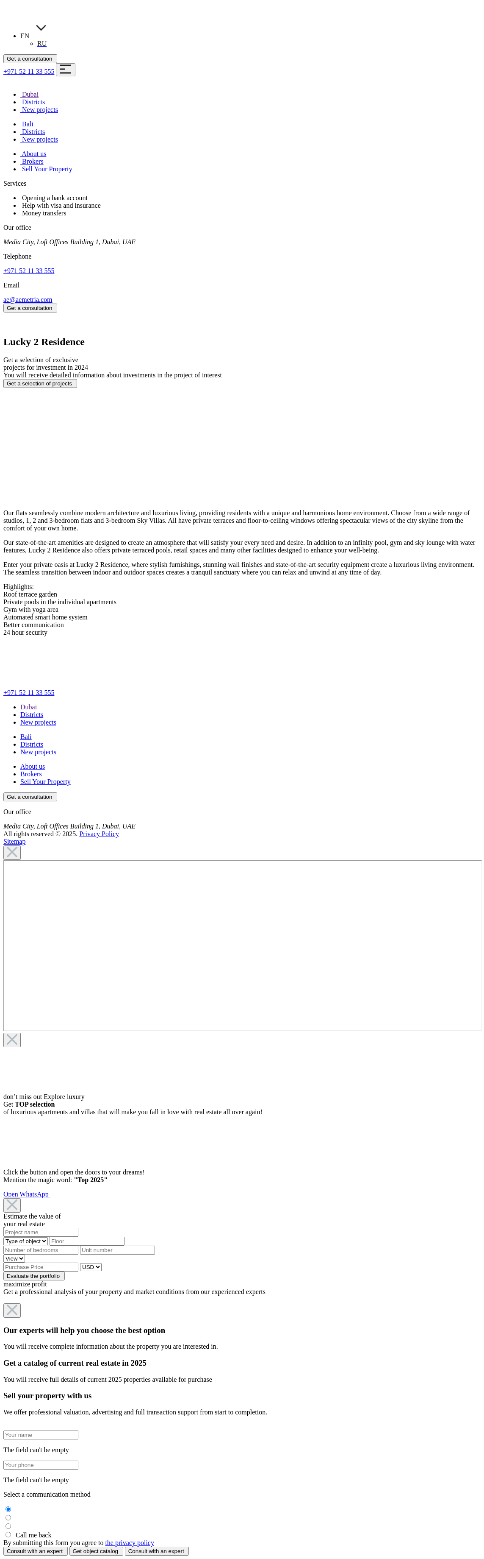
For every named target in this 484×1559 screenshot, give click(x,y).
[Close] (12, 852)
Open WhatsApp (26, 1194)
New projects (38, 722)
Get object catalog (96, 1551)
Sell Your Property (45, 781)
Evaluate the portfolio (34, 1276)
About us (32, 766)
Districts (31, 714)
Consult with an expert (35, 1551)
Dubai (28, 707)
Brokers (31, 774)
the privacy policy (129, 1542)
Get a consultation (30, 59)
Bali (26, 736)
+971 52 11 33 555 (28, 71)
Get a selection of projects (40, 383)
